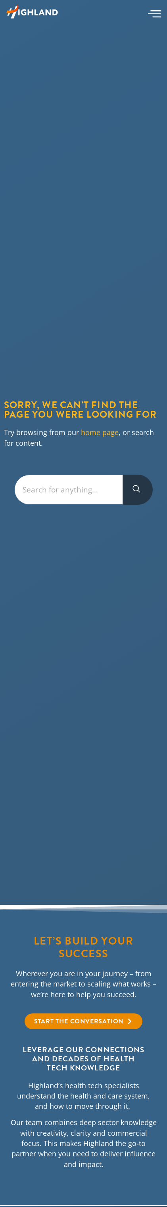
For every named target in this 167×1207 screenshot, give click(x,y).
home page (100, 432)
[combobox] (68, 490)
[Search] (138, 490)
